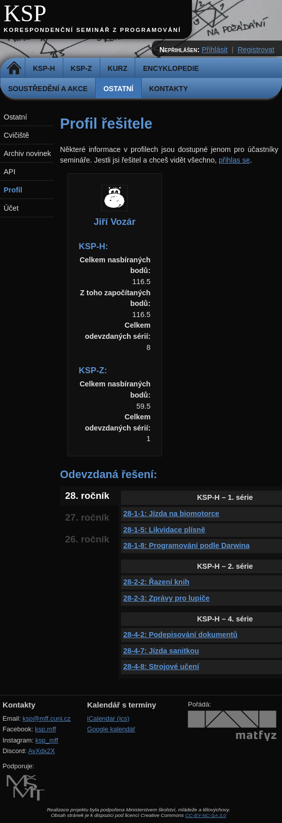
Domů (14, 68)
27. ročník (87, 517)
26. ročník (87, 539)
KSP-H (44, 68)
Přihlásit (214, 50)
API (9, 172)
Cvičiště (16, 135)
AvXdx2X (41, 751)
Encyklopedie (170, 68)
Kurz (118, 68)
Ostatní (118, 89)
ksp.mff (45, 729)
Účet (11, 208)
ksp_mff (46, 740)
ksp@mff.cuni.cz (47, 718)
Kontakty (168, 89)
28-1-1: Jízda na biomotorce (172, 514)
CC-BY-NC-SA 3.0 (205, 815)
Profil (13, 190)
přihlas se (234, 160)
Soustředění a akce (48, 89)
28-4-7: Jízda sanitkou (161, 651)
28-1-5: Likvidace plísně (165, 530)
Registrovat (255, 50)
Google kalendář (111, 729)
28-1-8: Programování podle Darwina (187, 545)
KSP (25, 13)
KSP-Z (81, 68)
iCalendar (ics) (108, 718)
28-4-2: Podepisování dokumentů (181, 635)
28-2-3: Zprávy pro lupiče (167, 598)
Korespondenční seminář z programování (92, 30)
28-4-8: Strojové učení (161, 666)
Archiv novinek (27, 153)
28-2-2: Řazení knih (156, 582)
